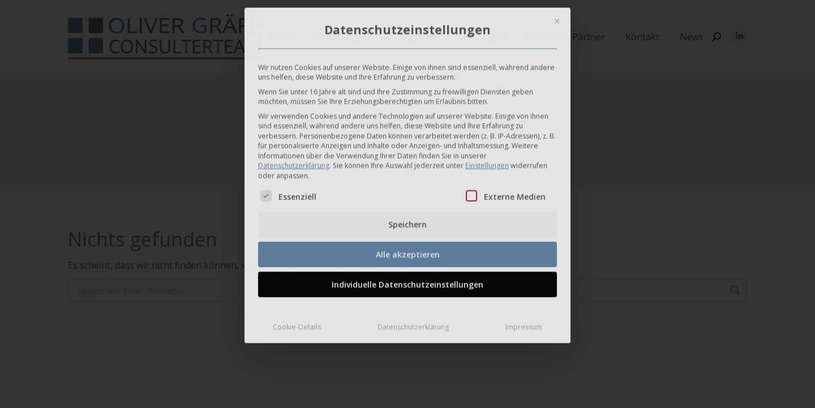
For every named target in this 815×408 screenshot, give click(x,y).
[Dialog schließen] (557, 18)
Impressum (523, 323)
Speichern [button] (407, 220)
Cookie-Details (297, 323)
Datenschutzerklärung (293, 162)
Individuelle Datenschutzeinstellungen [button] (407, 280)
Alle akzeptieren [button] (408, 250)
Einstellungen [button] (487, 162)
